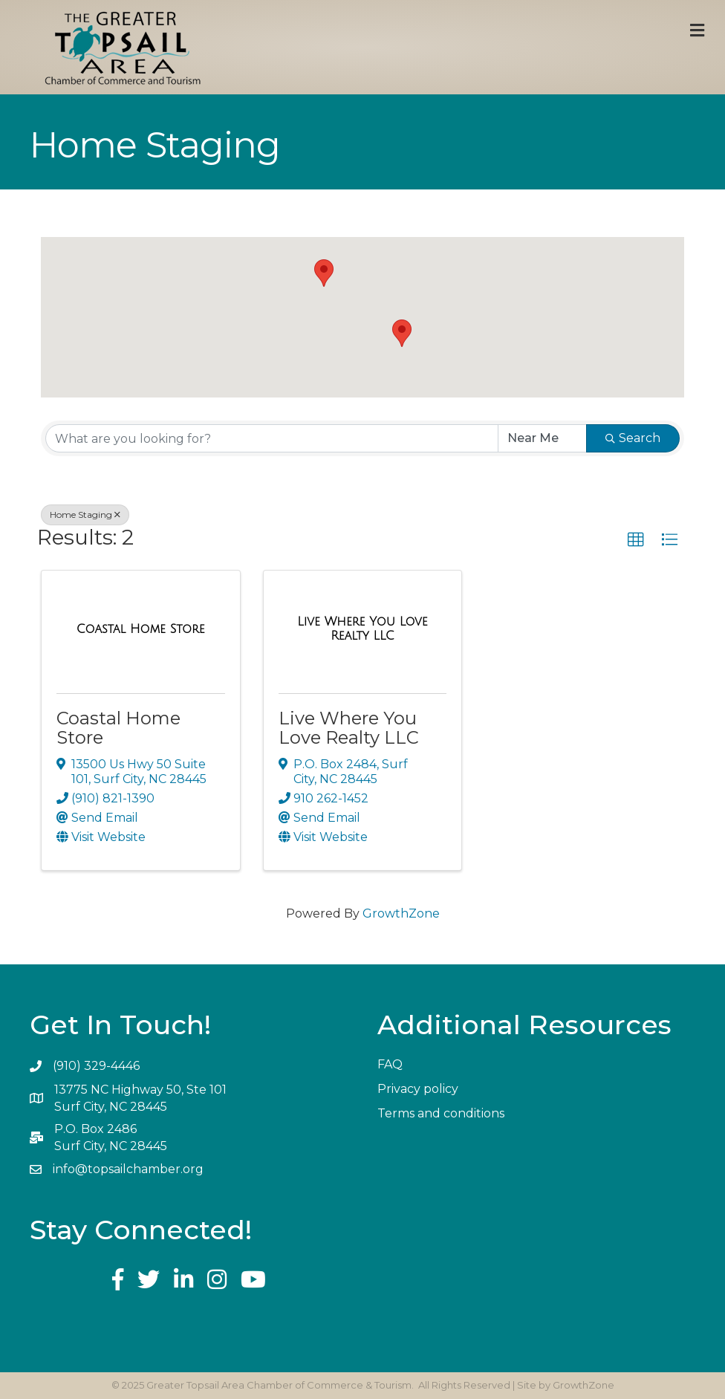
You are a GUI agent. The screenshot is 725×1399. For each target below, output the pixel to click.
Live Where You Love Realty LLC (349, 727)
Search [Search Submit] (632, 438)
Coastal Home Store (118, 727)
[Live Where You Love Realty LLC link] (363, 628)
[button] (324, 273)
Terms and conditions (440, 1113)
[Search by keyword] (271, 438)
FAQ (390, 1064)
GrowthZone (401, 913)
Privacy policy (417, 1089)
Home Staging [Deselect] (85, 514)
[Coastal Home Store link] (141, 629)
